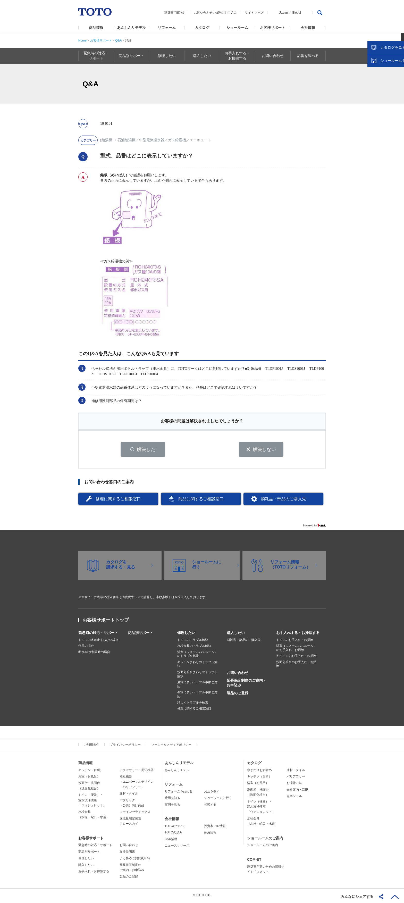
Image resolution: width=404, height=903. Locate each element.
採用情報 (210, 834)
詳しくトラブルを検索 (192, 704)
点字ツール (294, 798)
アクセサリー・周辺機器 (137, 771)
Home (82, 40)
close (397, 83)
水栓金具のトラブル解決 (194, 647)
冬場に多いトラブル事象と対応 (197, 696)
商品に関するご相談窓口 (201, 500)
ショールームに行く (218, 799)
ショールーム (237, 28)
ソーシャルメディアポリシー (171, 746)
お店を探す (212, 793)
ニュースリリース (177, 847)
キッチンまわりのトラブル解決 (197, 666)
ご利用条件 (91, 746)
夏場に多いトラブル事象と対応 (197, 686)
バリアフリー (296, 778)
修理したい (186, 634)
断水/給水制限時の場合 (94, 653)
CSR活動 (171, 840)
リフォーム (167, 28)
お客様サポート (272, 28)
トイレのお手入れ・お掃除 (294, 641)
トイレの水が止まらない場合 (98, 641)
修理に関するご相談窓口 (118, 500)
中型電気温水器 (151, 140)
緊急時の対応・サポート (98, 634)
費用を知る (172, 799)
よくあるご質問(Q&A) (135, 860)
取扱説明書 (127, 853)
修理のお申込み (226, 12)
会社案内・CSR (297, 791)
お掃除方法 (294, 785)
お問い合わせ (203, 12)
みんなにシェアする (357, 896)
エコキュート (200, 140)
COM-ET (254, 861)
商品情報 (96, 28)
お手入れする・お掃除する (297, 634)
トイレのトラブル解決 (192, 641)
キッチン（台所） (90, 771)
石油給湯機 (126, 140)
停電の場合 (86, 647)
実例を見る (172, 806)
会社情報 (308, 28)
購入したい (236, 634)
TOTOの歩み (173, 834)
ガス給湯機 (177, 140)
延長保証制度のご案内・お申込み (246, 684)
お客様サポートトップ (105, 621)
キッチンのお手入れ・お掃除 (296, 657)
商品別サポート (140, 634)
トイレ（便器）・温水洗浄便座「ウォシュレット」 (92, 802)
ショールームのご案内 (265, 840)
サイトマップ (254, 12)
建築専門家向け (175, 12)
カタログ (202, 28)
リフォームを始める (178, 793)
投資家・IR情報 (215, 828)
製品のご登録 (237, 694)
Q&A (118, 40)
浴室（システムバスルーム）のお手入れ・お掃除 (296, 650)
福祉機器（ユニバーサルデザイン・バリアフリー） (137, 783)
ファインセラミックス (135, 813)
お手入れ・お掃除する (93, 873)
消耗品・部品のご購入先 (283, 500)
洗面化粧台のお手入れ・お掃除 (296, 666)
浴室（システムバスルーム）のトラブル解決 (197, 655)
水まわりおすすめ (259, 771)
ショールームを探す (387, 110)
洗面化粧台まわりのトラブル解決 (197, 676)
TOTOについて (175, 828)
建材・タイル (129, 795)
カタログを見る (383, 97)
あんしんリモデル (131, 28)
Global (296, 12)
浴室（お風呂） (89, 778)
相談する (210, 806)
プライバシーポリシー (125, 746)
